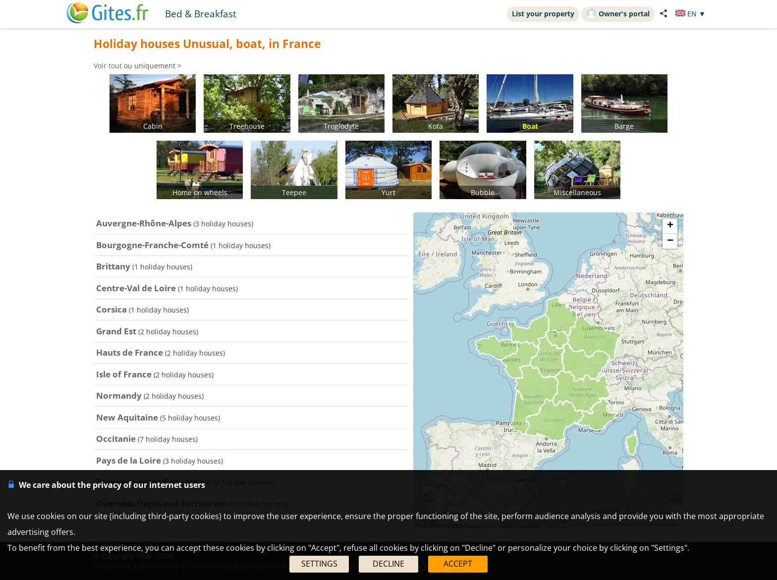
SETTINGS (319, 563)
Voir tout (108, 65)
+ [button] (670, 225)
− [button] (670, 241)
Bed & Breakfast (200, 13)
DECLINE (388, 563)
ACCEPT (458, 563)
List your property (543, 13)
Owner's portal (618, 13)
